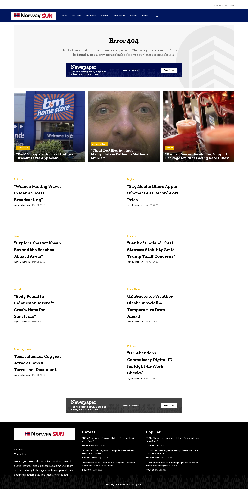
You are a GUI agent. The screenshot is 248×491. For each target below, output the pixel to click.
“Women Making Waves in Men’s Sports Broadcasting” (38, 194)
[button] (157, 15)
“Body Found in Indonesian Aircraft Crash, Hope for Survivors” (36, 307)
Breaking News (99, 146)
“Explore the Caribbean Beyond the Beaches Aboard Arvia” (37, 251)
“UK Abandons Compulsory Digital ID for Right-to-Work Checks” (149, 364)
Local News (23, 150)
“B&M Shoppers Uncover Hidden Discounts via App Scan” (108, 441)
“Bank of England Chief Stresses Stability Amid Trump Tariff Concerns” (148, 251)
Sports (18, 231)
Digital (131, 175)
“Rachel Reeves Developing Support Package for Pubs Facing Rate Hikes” (108, 466)
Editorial (19, 178)
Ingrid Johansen (22, 210)
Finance (131, 228)
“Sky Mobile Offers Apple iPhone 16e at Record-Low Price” (146, 194)
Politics (169, 150)
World (17, 288)
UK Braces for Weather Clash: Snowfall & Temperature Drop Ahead (149, 307)
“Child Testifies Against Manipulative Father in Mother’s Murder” (108, 454)
